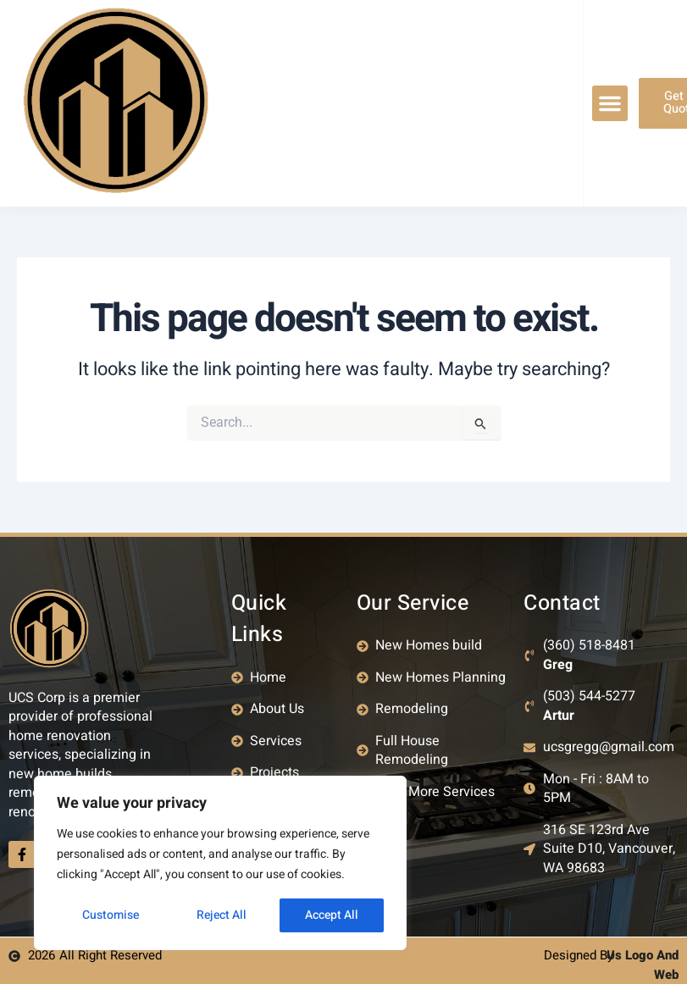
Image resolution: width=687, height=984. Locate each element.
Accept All (331, 915)
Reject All (222, 915)
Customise (110, 915)
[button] (610, 103)
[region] (220, 863)
